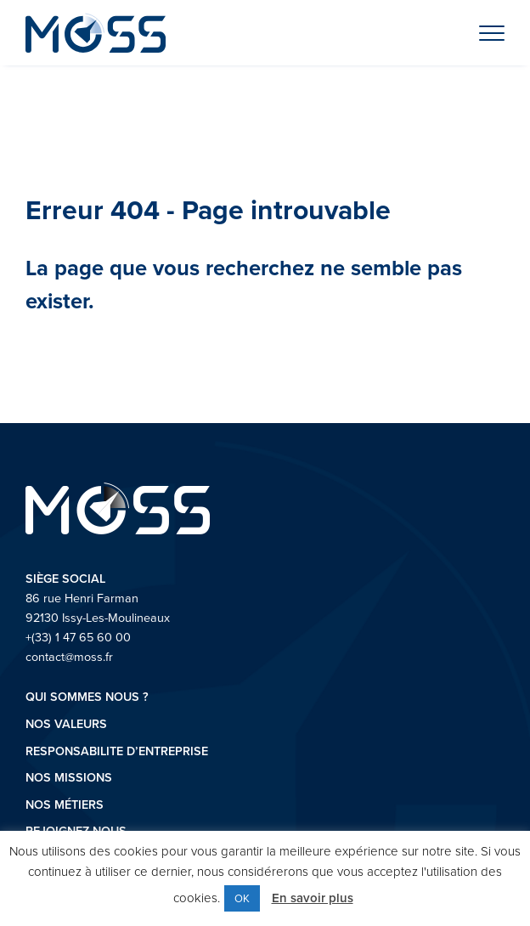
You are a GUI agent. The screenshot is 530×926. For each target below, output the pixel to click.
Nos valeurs (66, 723)
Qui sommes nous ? (87, 696)
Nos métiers (64, 804)
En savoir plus (312, 897)
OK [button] (242, 898)
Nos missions (68, 777)
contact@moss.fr (69, 656)
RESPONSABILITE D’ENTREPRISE (116, 750)
